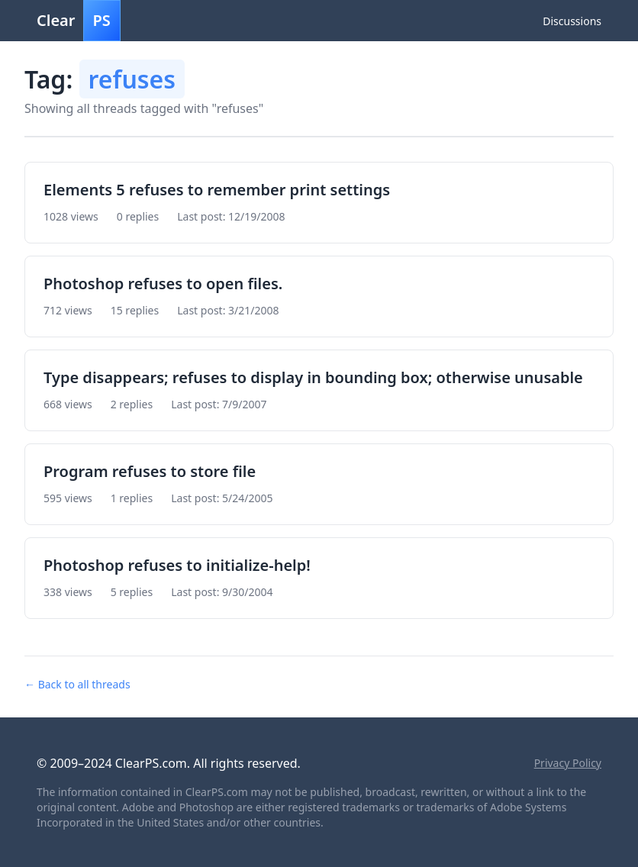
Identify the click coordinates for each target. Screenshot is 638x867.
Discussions (572, 21)
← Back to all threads (77, 684)
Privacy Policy (567, 763)
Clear (79, 20)
